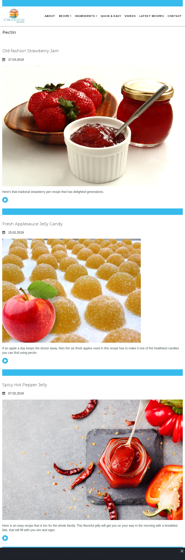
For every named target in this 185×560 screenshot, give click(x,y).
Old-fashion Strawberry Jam (30, 50)
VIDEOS (130, 16)
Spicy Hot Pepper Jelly (24, 384)
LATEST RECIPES (151, 16)
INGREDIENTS (86, 16)
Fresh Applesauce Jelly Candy (32, 224)
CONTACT (174, 16)
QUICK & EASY (111, 16)
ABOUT (50, 16)
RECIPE (65, 16)
